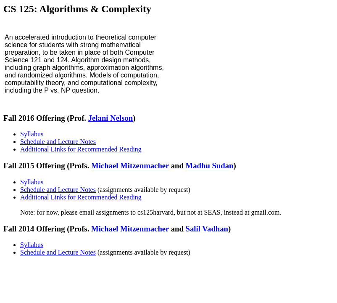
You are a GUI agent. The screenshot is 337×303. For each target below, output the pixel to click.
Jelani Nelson (110, 118)
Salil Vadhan (207, 228)
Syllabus (31, 134)
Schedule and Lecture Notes (58, 141)
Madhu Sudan (210, 165)
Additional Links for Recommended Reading (81, 149)
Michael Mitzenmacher (130, 165)
